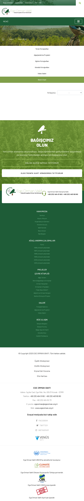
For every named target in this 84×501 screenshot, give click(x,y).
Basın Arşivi (22, 39)
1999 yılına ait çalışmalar (42, 257)
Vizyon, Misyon (42, 218)
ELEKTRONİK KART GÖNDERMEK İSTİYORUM (42, 173)
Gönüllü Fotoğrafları (42, 67)
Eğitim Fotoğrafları (42, 61)
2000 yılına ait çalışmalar (42, 260)
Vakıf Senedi (42, 228)
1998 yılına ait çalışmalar (42, 254)
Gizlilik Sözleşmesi (42, 366)
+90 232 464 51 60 (37, 396)
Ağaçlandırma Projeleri (42, 55)
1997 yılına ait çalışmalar (42, 251)
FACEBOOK (42, 420)
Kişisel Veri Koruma (42, 371)
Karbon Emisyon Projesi (42, 296)
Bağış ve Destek (8, 3)
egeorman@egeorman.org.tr (46, 404)
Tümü (42, 244)
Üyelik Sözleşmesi (42, 361)
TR (36, 3)
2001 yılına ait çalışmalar (42, 263)
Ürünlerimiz (28, 3)
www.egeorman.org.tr (44, 408)
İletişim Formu (42, 327)
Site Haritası (42, 376)
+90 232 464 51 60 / (55, 194)
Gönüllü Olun (42, 333)
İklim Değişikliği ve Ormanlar (42, 280)
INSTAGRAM (42, 430)
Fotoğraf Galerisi (42, 307)
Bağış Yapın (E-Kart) (42, 330)
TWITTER (42, 425)
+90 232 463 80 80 (70, 194)
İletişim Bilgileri (42, 323)
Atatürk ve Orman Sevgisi (42, 293)
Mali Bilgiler (42, 234)
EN (40, 3)
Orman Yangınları (42, 284)
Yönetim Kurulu (42, 224)
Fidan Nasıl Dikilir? (42, 290)
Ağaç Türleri (42, 277)
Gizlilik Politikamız (42, 336)
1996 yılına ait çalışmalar (42, 247)
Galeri (11, 39)
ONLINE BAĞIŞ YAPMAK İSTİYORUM (42, 163)
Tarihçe (42, 215)
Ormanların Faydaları (42, 287)
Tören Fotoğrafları (42, 49)
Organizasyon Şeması (42, 221)
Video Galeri (42, 74)
